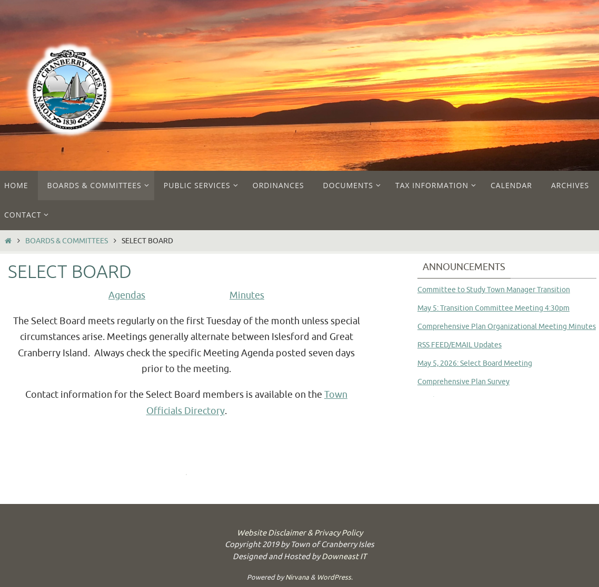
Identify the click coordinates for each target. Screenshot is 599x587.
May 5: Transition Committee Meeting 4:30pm (493, 308)
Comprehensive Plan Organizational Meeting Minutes (506, 326)
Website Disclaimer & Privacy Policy (300, 533)
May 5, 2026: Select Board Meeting (474, 363)
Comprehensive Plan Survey (463, 381)
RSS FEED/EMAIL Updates (459, 345)
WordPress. (335, 577)
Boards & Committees (66, 240)
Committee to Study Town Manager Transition (493, 289)
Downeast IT (344, 557)
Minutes (246, 295)
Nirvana (297, 577)
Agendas (126, 295)
